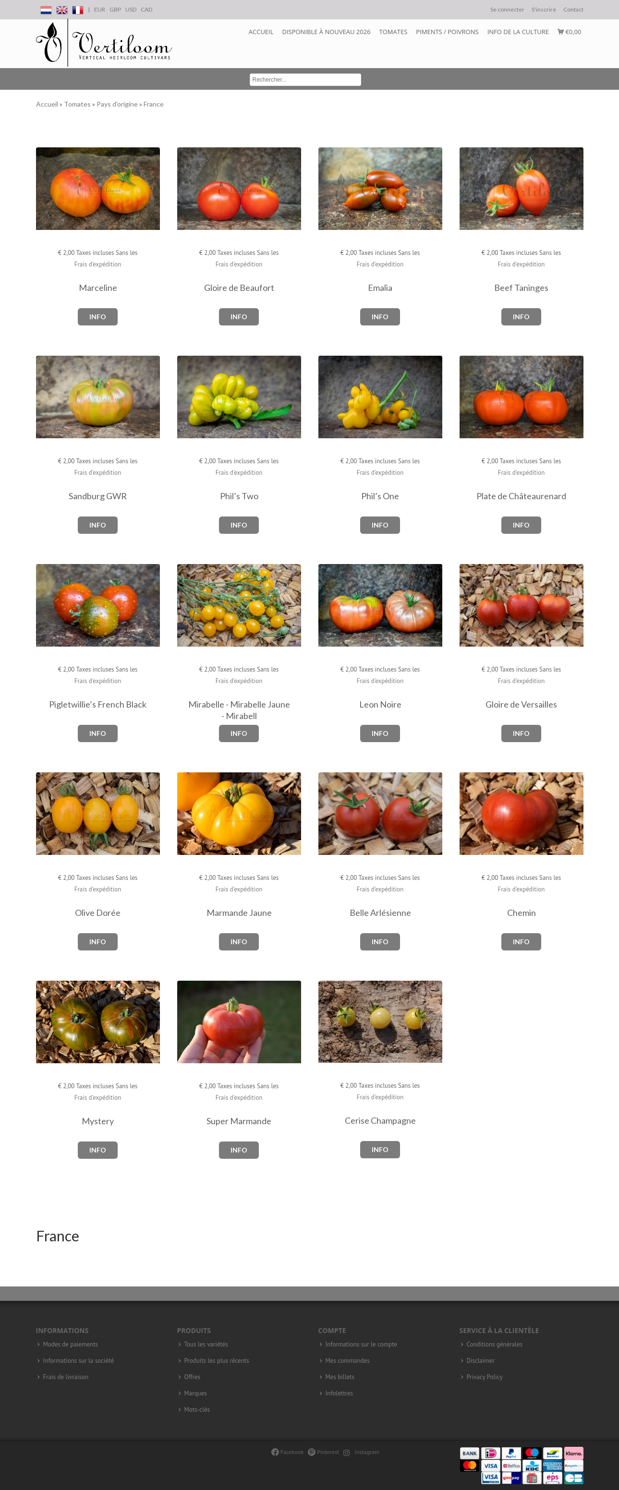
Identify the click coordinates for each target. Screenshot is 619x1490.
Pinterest (323, 1451)
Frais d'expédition (97, 264)
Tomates (393, 31)
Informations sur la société (78, 1360)
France (154, 104)
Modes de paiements (70, 1344)
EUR (99, 9)
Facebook (287, 1451)
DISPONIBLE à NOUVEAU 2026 (326, 31)
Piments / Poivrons (447, 31)
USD (130, 9)
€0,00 (569, 31)
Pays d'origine (118, 104)
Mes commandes (348, 1360)
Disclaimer (481, 1360)
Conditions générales (494, 1344)
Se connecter (507, 9)
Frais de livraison (66, 1377)
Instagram (361, 1451)
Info (97, 316)
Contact (573, 9)
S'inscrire (544, 9)
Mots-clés (197, 1409)
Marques (195, 1393)
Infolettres (339, 1393)
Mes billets (340, 1377)
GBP (115, 9)
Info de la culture (518, 31)
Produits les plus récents (216, 1360)
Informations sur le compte (361, 1344)
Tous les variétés (206, 1344)
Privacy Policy (485, 1377)
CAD (146, 9)
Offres (192, 1377)
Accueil (261, 31)
